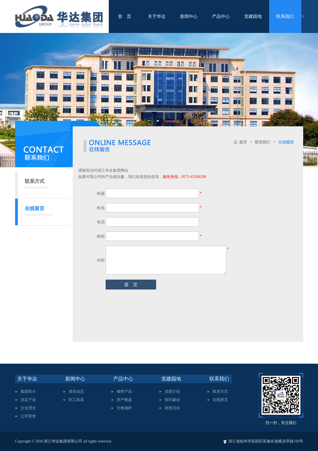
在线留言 (220, 400)
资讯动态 (76, 391)
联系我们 (285, 16)
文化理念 (28, 408)
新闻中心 (189, 16)
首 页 (124, 16)
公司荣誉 (28, 416)
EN (301, 16)
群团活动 (172, 408)
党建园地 (253, 16)
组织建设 (172, 400)
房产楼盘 (124, 400)
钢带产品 (124, 391)
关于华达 (156, 16)
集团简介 (28, 391)
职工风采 (76, 400)
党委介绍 (172, 391)
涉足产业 (28, 400)
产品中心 (221, 16)
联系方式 (220, 391)
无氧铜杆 (124, 408)
